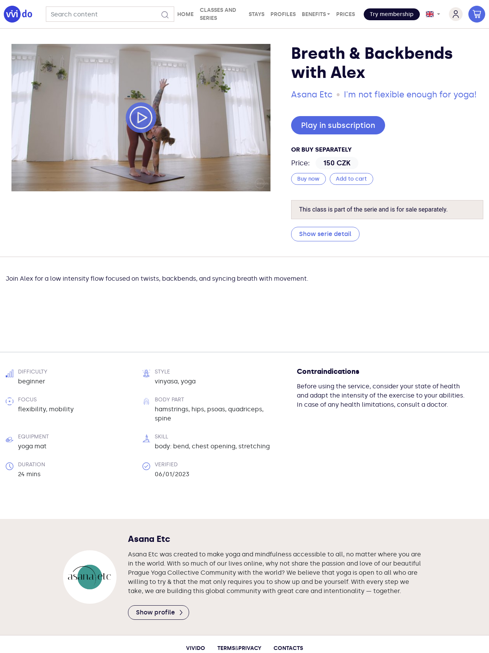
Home (185, 14)
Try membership (391, 14)
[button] (392, 14)
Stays (256, 14)
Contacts (288, 606)
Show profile (160, 570)
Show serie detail (325, 234)
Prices (345, 14)
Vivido (195, 606)
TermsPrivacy (239, 606)
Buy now (308, 179)
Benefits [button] (314, 14)
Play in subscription (338, 125)
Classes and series (218, 14)
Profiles (283, 14)
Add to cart (351, 179)
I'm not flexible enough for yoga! (410, 94)
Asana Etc (311, 94)
